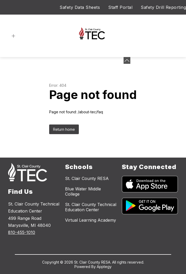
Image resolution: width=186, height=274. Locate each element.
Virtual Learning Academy (90, 220)
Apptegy (104, 266)
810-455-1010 (21, 232)
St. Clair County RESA (87, 178)
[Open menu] (13, 36)
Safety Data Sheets (80, 7)
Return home (64, 129)
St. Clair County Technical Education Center (90, 207)
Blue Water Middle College (83, 191)
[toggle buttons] (127, 60)
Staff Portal (120, 7)
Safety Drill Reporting (163, 7)
